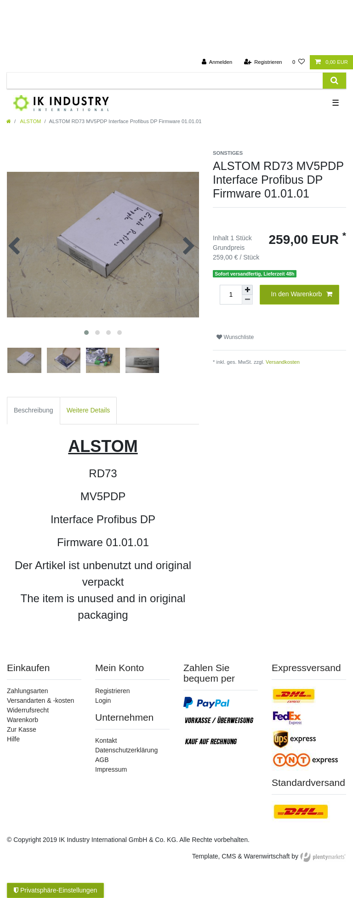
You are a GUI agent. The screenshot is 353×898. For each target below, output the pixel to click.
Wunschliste (235, 337)
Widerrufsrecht (28, 710)
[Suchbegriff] (165, 81)
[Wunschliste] (298, 62)
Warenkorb (22, 719)
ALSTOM (30, 121)
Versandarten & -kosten (40, 700)
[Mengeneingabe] (231, 295)
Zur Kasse (21, 729)
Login (103, 700)
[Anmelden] (217, 62)
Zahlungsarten (27, 691)
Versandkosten (283, 362)
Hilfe (13, 739)
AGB (102, 759)
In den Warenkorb (301, 294)
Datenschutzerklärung (126, 750)
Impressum (111, 769)
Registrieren (112, 691)
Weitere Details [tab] (88, 410)
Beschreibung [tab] (33, 410)
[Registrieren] (263, 62)
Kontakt (106, 740)
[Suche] (334, 81)
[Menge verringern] (247, 300)
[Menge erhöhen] (247, 290)
